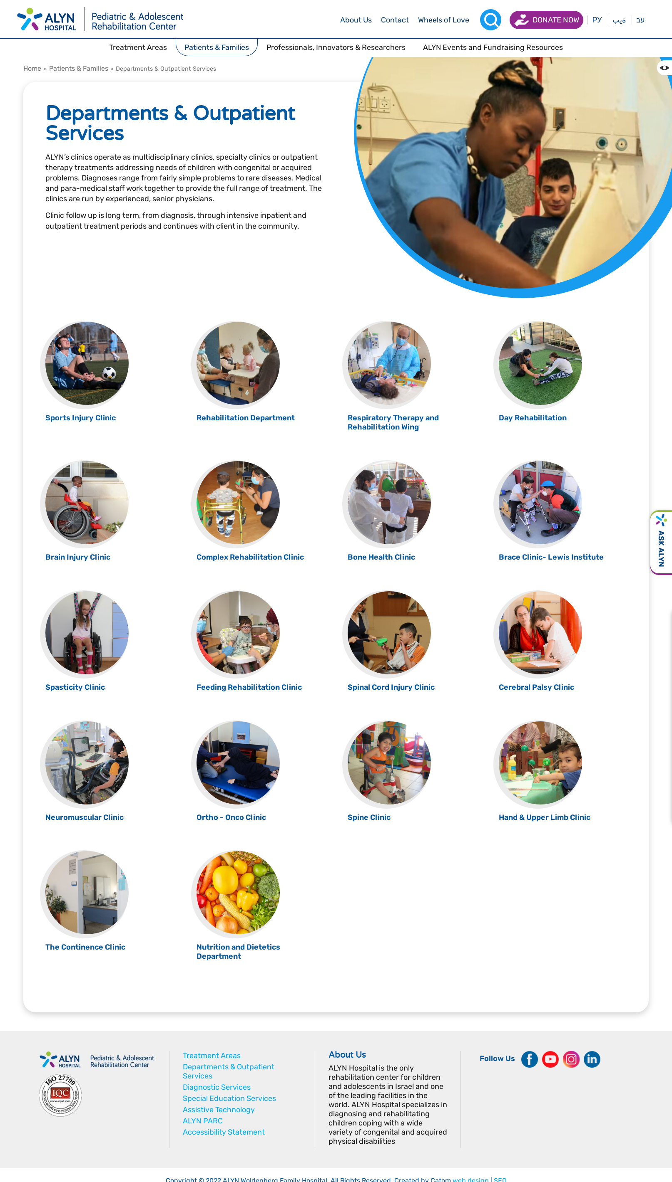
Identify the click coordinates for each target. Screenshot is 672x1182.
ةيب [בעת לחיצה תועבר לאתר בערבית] (619, 20)
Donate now (556, 20)
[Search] (490, 19)
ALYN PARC (203, 1120)
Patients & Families (78, 68)
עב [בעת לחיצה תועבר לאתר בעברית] (640, 20)
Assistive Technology (219, 1109)
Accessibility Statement (224, 1132)
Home (32, 68)
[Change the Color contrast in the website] (664, 67)
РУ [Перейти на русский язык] (597, 20)
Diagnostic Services (217, 1087)
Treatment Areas (212, 1055)
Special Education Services (229, 1098)
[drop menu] (356, 20)
